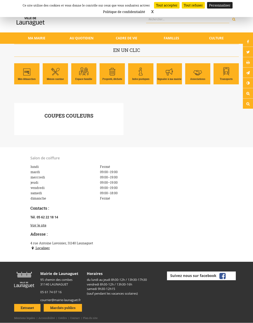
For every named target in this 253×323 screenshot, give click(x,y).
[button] (248, 73)
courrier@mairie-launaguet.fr (60, 300)
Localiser (40, 248)
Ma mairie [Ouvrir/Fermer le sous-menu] (36, 38)
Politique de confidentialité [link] (124, 12)
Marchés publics (62, 308)
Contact (75, 318)
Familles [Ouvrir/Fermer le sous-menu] (171, 38)
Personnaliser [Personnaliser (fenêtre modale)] (220, 5)
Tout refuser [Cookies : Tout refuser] (193, 5)
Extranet (27, 308)
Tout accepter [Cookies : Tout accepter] (167, 5)
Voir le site (38, 225)
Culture (216, 38)
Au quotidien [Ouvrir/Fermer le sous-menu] (82, 38)
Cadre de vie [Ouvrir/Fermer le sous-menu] (126, 38)
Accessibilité (46, 318)
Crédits (62, 318)
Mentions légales (24, 318)
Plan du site (90, 318)
